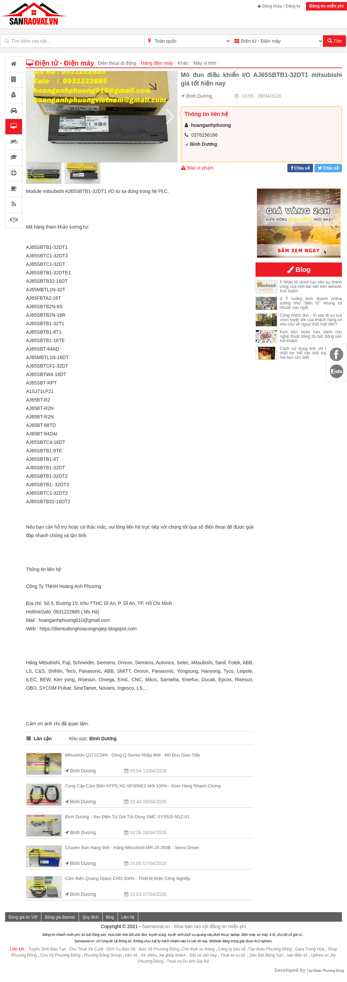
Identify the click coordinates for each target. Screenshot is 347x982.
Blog (110, 917)
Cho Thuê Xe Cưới (86, 949)
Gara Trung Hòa (309, 949)
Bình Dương (199, 96)
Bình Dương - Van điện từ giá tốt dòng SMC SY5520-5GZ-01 (127, 816)
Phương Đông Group (102, 955)
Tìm (334, 41)
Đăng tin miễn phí (326, 6)
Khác (183, 63)
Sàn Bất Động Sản (266, 955)
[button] (169, 116)
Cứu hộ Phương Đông (60, 955)
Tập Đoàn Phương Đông (325, 971)
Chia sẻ (302, 168)
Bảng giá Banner (60, 917)
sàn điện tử (297, 955)
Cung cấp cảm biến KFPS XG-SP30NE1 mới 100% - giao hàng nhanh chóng (143, 785)
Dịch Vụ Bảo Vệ (121, 949)
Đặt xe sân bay (203, 955)
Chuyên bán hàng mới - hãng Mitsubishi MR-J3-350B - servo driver (132, 847)
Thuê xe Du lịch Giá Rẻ (188, 961)
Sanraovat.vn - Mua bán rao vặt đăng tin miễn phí (194, 926)
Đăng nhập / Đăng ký (279, 6)
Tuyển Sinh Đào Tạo (47, 949)
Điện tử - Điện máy (60, 63)
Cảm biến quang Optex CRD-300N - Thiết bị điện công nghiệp (127, 878)
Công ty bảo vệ (231, 949)
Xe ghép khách (172, 955)
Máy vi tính (204, 63)
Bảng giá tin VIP (23, 917)
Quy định (90, 917)
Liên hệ (128, 917)
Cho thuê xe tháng (198, 949)
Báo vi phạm (197, 168)
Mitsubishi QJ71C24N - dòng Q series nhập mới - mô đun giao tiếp (132, 755)
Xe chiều (149, 955)
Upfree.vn (319, 955)
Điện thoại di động (117, 63)
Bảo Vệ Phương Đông (159, 949)
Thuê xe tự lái (233, 955)
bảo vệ (132, 955)
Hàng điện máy (157, 63)
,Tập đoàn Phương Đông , (270, 949)
